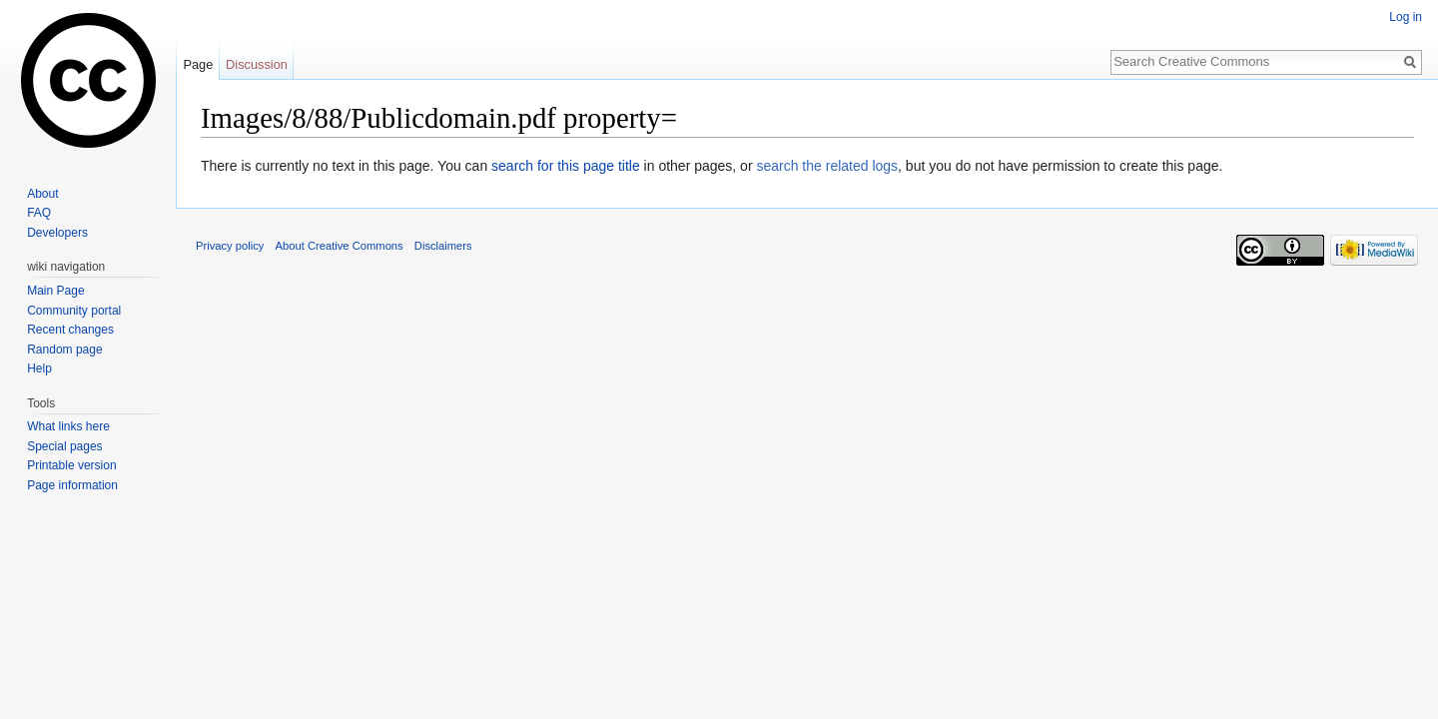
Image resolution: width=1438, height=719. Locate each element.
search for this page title (565, 166)
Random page (64, 350)
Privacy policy (230, 246)
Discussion (257, 64)
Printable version (71, 465)
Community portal (74, 311)
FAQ (39, 213)
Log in (1405, 17)
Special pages (64, 446)
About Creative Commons (339, 246)
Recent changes (70, 330)
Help (39, 368)
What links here (68, 426)
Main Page (55, 291)
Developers (57, 233)
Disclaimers (443, 246)
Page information (72, 485)
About (42, 194)
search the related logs (827, 166)
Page (198, 64)
